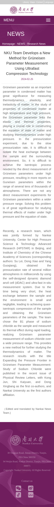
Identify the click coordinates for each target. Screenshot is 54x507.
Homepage (8, 43)
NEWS (21, 43)
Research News (36, 43)
